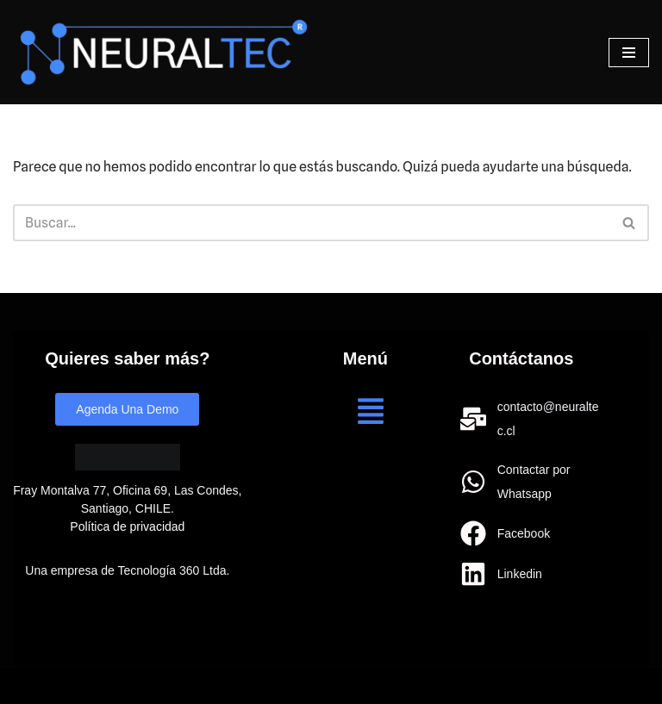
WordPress (206, 685)
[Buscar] (311, 222)
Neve (29, 685)
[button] (372, 413)
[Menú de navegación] (629, 52)
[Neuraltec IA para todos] (164, 52)
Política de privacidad (127, 526)
